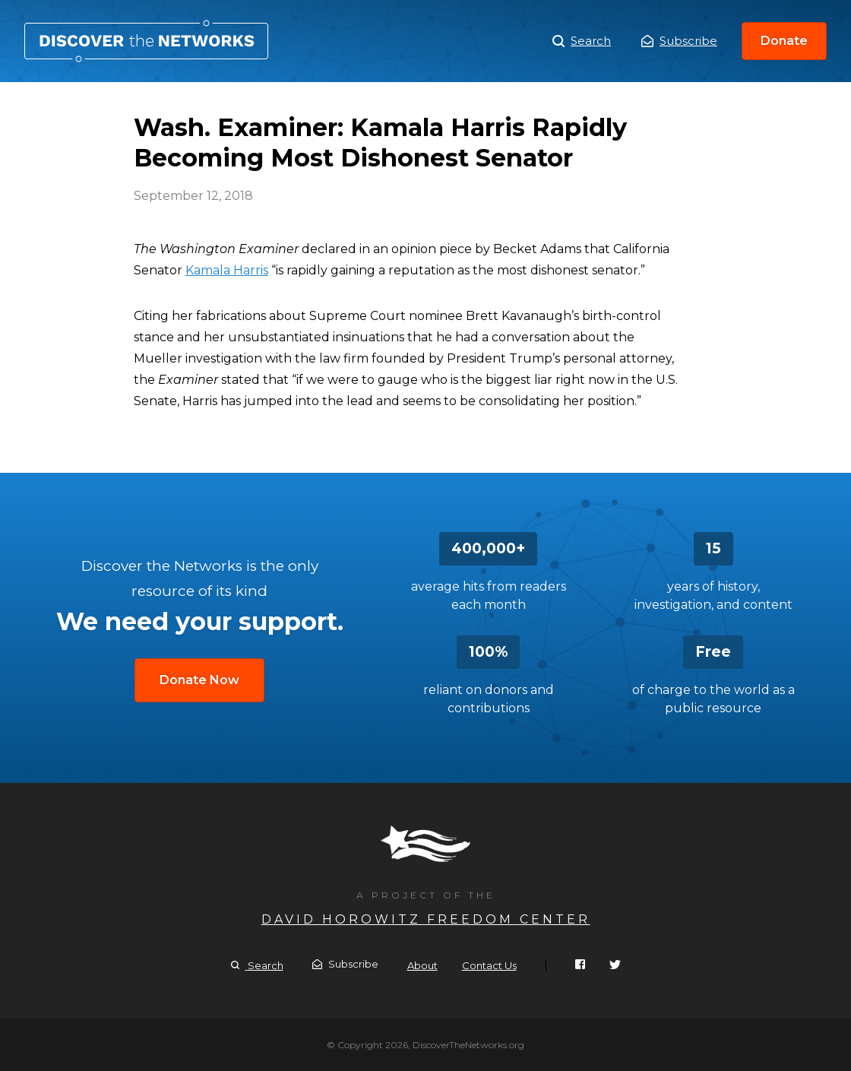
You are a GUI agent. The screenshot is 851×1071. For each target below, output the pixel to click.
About (422, 965)
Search (581, 41)
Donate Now (199, 680)
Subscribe (679, 40)
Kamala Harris (226, 270)
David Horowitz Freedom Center (425, 919)
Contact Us (489, 965)
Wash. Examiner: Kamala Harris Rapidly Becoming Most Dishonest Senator (146, 41)
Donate (784, 40)
